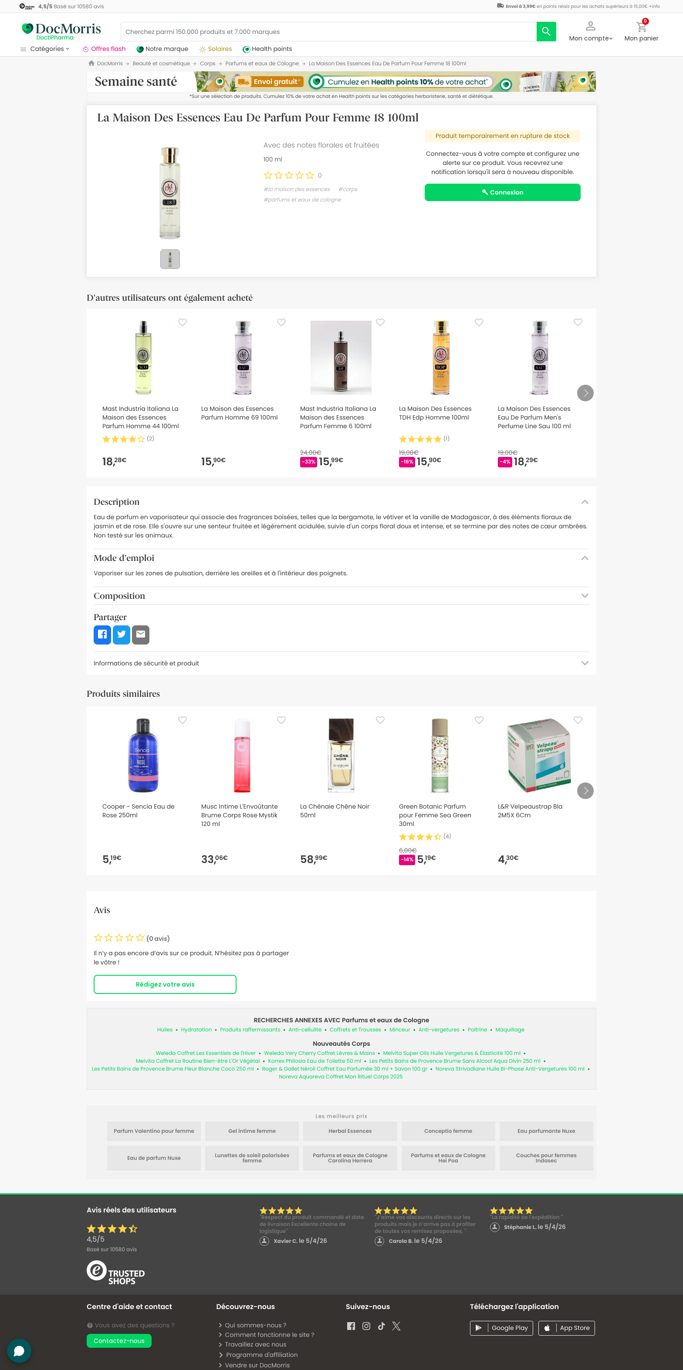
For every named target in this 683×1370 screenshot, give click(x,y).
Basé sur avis (112, 1249)
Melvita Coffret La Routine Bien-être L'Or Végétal (198, 1061)
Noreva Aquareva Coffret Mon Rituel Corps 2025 (341, 1077)
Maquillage (509, 1030)
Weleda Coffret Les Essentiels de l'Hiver (206, 1053)
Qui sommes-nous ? (252, 1325)
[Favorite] (182, 322)
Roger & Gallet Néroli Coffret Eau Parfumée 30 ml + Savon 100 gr (344, 1069)
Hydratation (196, 1030)
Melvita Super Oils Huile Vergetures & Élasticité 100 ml (452, 1053)
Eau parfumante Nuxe (546, 1131)
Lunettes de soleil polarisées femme (252, 1158)
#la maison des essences (297, 189)
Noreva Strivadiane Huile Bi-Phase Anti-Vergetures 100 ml (510, 1069)
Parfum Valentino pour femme (154, 1131)
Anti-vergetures (439, 1030)
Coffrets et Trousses (355, 1030)
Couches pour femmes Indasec (546, 1158)
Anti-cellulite (304, 1030)
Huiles (165, 1030)
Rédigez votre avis (165, 984)
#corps (347, 189)
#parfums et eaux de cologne (302, 200)
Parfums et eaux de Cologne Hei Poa (448, 1158)
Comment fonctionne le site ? (266, 1334)
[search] (546, 31)
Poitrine (477, 1030)
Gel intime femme (252, 1131)
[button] (590, 30)
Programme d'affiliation (258, 1354)
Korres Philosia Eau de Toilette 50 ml (315, 1061)
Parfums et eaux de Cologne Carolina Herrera (350, 1158)
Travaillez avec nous (252, 1344)
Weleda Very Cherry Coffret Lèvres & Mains (319, 1053)
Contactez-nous (119, 1340)
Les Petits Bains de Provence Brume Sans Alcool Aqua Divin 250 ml (455, 1061)
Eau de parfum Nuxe (154, 1158)
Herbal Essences (350, 1131)
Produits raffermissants (250, 1030)
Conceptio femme (448, 1131)
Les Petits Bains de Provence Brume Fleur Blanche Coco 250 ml (173, 1069)
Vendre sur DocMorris (254, 1365)
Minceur (399, 1030)
